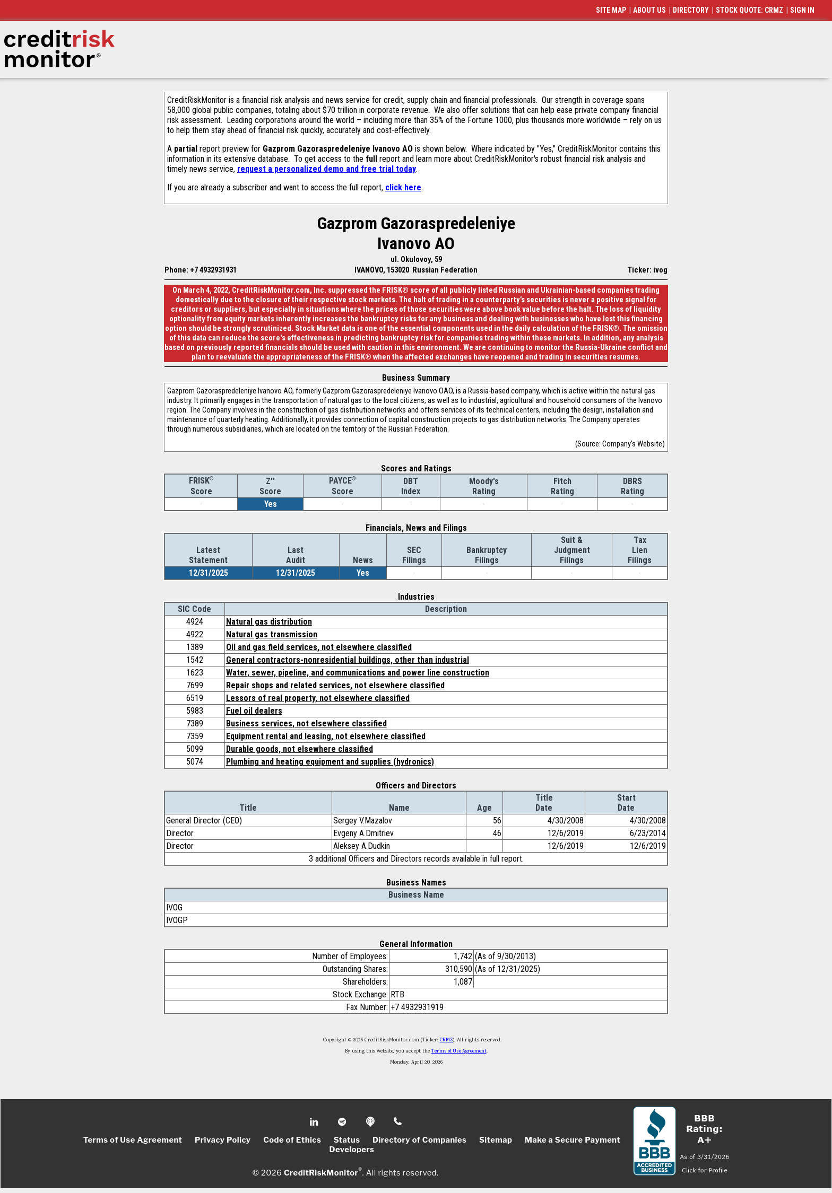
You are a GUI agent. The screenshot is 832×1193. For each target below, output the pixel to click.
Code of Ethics (292, 1140)
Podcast (371, 1122)
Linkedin (315, 1122)
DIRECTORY (691, 10)
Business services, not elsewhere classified (306, 723)
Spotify (343, 1122)
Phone (398, 1122)
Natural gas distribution (269, 622)
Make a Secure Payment (572, 1140)
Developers (352, 1149)
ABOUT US (649, 10)
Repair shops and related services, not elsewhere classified (335, 685)
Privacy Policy (223, 1140)
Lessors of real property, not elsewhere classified (318, 698)
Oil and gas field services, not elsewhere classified (319, 647)
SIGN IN (802, 10)
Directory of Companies (419, 1140)
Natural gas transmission (271, 634)
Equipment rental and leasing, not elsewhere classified (326, 736)
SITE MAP (611, 10)
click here (403, 187)
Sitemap (496, 1140)
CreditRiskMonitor (321, 1173)
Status (347, 1140)
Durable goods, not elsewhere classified (299, 749)
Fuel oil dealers (254, 711)
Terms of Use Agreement (459, 1051)
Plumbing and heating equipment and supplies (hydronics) (330, 762)
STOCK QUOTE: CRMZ (749, 10)
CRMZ (446, 1040)
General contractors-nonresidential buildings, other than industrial (347, 660)
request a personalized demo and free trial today (326, 169)
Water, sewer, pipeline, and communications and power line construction (357, 673)
